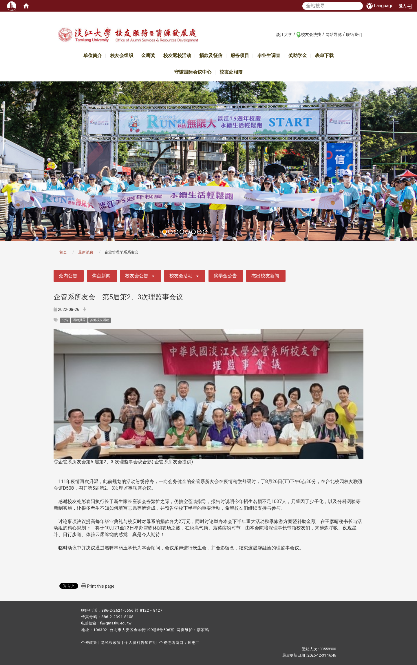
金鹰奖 (148, 55)
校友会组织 (121, 55)
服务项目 (240, 55)
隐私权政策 (111, 642)
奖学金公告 (225, 275)
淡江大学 (284, 34)
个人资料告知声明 (141, 642)
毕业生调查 (268, 55)
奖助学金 (297, 55)
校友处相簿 (231, 72)
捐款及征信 (210, 55)
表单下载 (324, 55)
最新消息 (85, 252)
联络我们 (354, 34)
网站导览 (333, 34)
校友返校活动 (177, 55)
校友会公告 (136, 275)
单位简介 (92, 55)
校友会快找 (311, 34)
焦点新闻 (101, 275)
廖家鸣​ (203, 630)
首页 (63, 252)
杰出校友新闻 (265, 275)
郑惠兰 (194, 642)
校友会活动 (181, 275)
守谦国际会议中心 (192, 72)
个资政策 (89, 642)
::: (273, 34)
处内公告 (68, 275)
